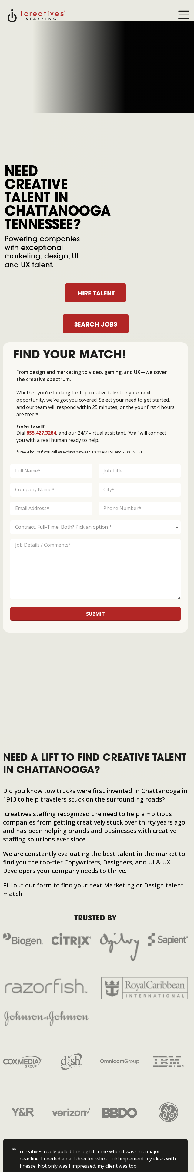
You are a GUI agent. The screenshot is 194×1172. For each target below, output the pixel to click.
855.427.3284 (41, 433)
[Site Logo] (36, 15)
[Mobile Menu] (183, 15)
